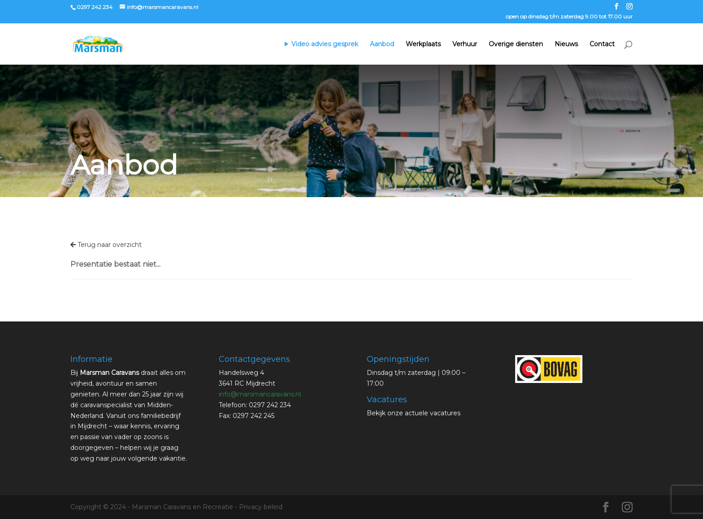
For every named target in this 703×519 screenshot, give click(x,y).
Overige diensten (516, 44)
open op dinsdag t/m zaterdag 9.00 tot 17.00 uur (569, 17)
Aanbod (382, 44)
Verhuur (464, 44)
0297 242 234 (95, 7)
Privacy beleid (260, 507)
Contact (602, 44)
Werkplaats (423, 44)
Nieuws (566, 44)
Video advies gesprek (324, 44)
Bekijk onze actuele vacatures (413, 413)
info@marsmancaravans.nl (260, 394)
